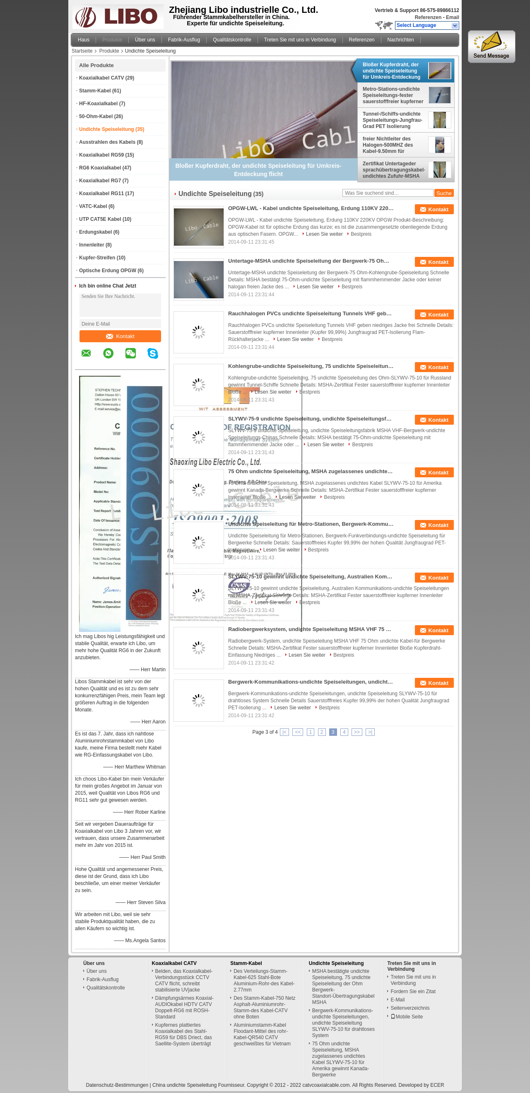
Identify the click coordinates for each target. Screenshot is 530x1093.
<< (298, 732)
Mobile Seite (406, 1017)
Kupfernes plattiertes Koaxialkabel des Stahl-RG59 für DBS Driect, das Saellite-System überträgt (183, 1034)
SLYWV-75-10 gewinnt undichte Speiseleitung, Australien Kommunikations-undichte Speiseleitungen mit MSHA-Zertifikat (311, 576)
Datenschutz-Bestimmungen (117, 1085)
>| (370, 732)
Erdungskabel (95, 232)
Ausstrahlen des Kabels (107, 142)
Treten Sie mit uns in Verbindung (300, 40)
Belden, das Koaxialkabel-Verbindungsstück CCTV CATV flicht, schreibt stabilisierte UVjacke (184, 980)
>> (357, 732)
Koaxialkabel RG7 (100, 181)
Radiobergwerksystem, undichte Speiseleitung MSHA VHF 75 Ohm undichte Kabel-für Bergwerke (311, 629)
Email (452, 17)
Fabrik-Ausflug (184, 40)
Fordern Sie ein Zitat (413, 991)
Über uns (145, 40)
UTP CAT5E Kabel (100, 219)
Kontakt (120, 336)
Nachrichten (401, 40)
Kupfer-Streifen (97, 258)
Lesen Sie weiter (324, 234)
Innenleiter (91, 245)
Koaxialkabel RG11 (101, 193)
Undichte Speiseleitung (106, 129)
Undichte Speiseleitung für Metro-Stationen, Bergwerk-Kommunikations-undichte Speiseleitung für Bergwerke (311, 524)
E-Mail (397, 1000)
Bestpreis (361, 234)
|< (284, 732)
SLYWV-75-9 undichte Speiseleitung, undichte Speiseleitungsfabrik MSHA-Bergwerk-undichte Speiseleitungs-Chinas (311, 419)
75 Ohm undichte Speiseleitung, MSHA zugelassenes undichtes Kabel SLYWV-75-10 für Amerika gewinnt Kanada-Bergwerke (311, 471)
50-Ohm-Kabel (96, 116)
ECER (437, 1085)
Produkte (112, 40)
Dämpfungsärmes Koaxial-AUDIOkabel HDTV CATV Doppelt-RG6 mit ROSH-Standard (184, 1007)
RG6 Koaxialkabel (100, 168)
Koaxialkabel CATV (101, 78)
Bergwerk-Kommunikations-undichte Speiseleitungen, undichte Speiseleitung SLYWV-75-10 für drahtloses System (311, 682)
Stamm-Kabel (95, 91)
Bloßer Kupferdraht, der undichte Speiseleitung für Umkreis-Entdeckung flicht (391, 71)
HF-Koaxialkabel (98, 103)
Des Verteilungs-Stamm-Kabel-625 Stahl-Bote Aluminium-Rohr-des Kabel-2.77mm (264, 980)
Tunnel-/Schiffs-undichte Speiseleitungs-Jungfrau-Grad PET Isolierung (392, 120)
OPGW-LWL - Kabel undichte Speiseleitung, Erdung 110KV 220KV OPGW (311, 208)
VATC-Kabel (93, 206)
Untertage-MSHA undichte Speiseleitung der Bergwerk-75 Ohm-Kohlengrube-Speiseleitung (311, 261)
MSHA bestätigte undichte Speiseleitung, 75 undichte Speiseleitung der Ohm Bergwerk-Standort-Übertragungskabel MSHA (343, 986)
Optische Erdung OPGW (107, 270)
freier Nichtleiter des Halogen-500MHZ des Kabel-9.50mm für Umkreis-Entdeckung (388, 145)
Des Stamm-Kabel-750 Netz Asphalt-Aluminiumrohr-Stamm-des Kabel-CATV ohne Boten (264, 1007)
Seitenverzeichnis (409, 1008)
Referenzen (428, 17)
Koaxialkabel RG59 (101, 155)
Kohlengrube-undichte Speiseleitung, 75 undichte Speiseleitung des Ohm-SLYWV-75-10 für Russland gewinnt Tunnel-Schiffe (311, 366)
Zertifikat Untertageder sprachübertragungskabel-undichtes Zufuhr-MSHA (394, 170)
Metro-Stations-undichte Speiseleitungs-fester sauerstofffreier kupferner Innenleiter (393, 95)
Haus (83, 40)
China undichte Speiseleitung (184, 1085)
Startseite (82, 51)
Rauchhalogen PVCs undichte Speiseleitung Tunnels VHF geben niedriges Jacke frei (311, 313)
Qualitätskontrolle (232, 40)
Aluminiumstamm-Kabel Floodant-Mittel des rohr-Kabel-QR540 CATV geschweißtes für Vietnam (262, 1034)
